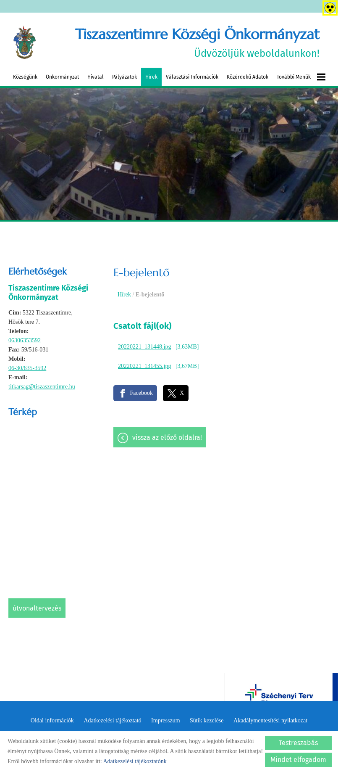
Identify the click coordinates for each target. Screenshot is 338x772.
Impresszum (165, 720)
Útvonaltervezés (37, 608)
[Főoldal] (25, 42)
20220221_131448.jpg (144, 347)
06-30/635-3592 (27, 368)
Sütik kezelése (206, 720)
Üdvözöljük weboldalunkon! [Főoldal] (197, 42)
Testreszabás (298, 743)
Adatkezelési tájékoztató (112, 720)
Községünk (25, 77)
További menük (301, 77)
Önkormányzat (62, 77)
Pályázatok (124, 77)
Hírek (151, 77)
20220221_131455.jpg (144, 366)
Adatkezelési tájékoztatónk (134, 761)
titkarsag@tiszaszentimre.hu (41, 386)
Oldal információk (52, 720)
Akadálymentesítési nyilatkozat (270, 720)
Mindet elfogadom (298, 760)
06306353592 (24, 340)
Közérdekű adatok (247, 77)
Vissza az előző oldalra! (167, 438)
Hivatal (95, 77)
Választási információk (192, 77)
